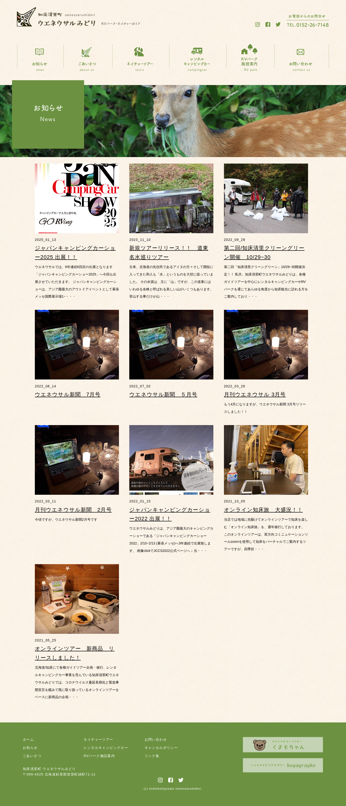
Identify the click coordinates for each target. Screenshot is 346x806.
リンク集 (152, 756)
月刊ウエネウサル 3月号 (255, 394)
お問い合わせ (156, 739)
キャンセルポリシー (161, 748)
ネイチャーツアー (98, 739)
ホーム (28, 739)
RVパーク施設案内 (99, 756)
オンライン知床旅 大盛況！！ (263, 510)
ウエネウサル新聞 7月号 (67, 394)
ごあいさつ (32, 756)
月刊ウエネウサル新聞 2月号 (73, 510)
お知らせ (30, 748)
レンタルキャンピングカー (106, 748)
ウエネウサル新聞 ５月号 (163, 394)
